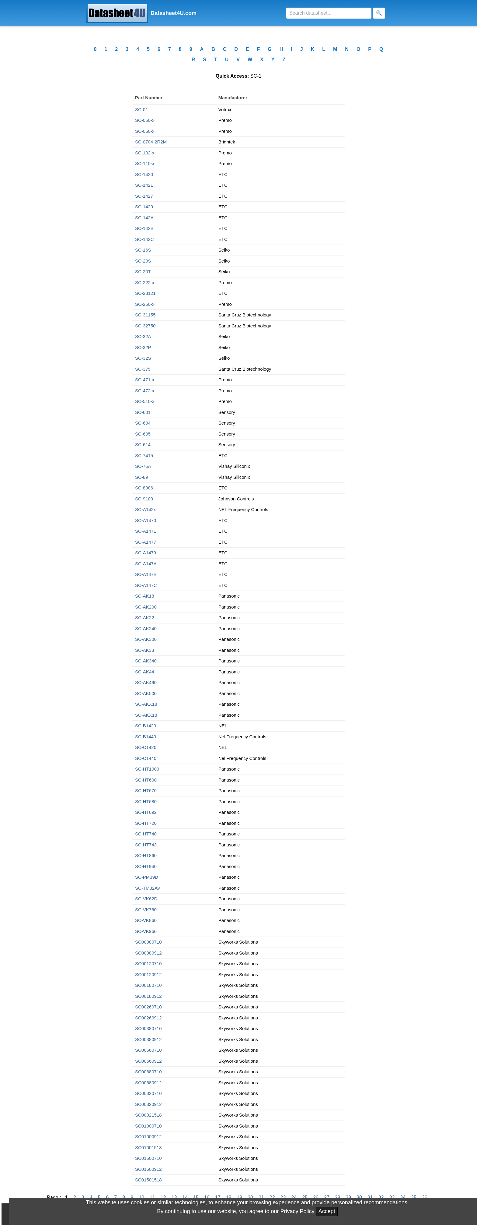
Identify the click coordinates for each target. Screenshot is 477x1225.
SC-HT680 (146, 801)
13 (174, 1197)
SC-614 (143, 444)
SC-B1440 (145, 736)
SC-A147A (146, 563)
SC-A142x (145, 509)
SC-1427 (144, 196)
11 (152, 1197)
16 (207, 1197)
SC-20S (143, 260)
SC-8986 (144, 487)
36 (424, 1197)
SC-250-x (144, 304)
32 (381, 1197)
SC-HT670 (146, 790)
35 (413, 1197)
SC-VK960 (146, 931)
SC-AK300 (146, 639)
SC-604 (143, 422)
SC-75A (143, 466)
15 (196, 1197)
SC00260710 (148, 1006)
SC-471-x (144, 379)
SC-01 (141, 109)
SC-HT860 (146, 855)
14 (185, 1197)
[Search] (328, 13)
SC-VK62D (146, 898)
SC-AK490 (146, 682)
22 (272, 1197)
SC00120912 (148, 974)
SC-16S (143, 249)
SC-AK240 (146, 628)
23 (283, 1197)
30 (359, 1197)
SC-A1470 (145, 520)
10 (141, 1197)
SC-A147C (146, 585)
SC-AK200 (146, 606)
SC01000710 (148, 1125)
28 (337, 1197)
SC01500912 (148, 1169)
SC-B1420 (145, 725)
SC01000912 (148, 1136)
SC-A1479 (145, 552)
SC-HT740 (146, 833)
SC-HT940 (146, 866)
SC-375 (143, 369)
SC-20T (143, 271)
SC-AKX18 (146, 704)
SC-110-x (144, 163)
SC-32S (143, 358)
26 (316, 1197)
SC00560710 (148, 1050)
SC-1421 (144, 185)
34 (403, 1197)
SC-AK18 (144, 595)
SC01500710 (148, 1158)
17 (218, 1197)
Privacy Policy (297, 1211)
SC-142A (144, 217)
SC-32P (143, 347)
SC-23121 (145, 293)
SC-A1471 (145, 531)
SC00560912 (148, 1061)
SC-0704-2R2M (151, 141)
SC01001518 (148, 1147)
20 (250, 1197)
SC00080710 (148, 941)
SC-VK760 (146, 909)
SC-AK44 (144, 671)
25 (305, 1197)
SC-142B (144, 228)
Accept (327, 1211)
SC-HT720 (146, 823)
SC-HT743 (146, 844)
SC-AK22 (144, 617)
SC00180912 (148, 996)
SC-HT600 (146, 779)
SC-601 (143, 412)
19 (239, 1197)
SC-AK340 (146, 660)
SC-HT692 (146, 812)
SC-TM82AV (147, 888)
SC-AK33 (144, 650)
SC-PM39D (146, 877)
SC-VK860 (146, 920)
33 (392, 1197)
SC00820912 (148, 1104)
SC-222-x (144, 282)
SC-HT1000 (147, 768)
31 (370, 1197)
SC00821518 (148, 1114)
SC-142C (144, 239)
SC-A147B (146, 574)
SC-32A (143, 336)
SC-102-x (144, 152)
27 (326, 1197)
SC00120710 (148, 963)
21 (261, 1197)
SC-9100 (144, 498)
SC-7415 (144, 455)
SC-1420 (144, 174)
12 (163, 1197)
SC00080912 (148, 952)
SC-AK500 (146, 693)
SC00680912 (148, 1082)
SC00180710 (148, 985)
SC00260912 (148, 1017)
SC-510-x (144, 401)
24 (294, 1197)
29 (348, 1197)
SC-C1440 (145, 758)
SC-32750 (145, 325)
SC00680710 (148, 1071)
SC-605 (143, 433)
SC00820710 (148, 1093)
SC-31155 (145, 314)
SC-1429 (144, 206)
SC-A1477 (145, 542)
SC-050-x (144, 120)
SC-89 (141, 477)
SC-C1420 (145, 747)
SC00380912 (148, 1039)
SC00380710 (148, 1028)
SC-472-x (144, 390)
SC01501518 (148, 1179)
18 (229, 1197)
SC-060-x (144, 131)
